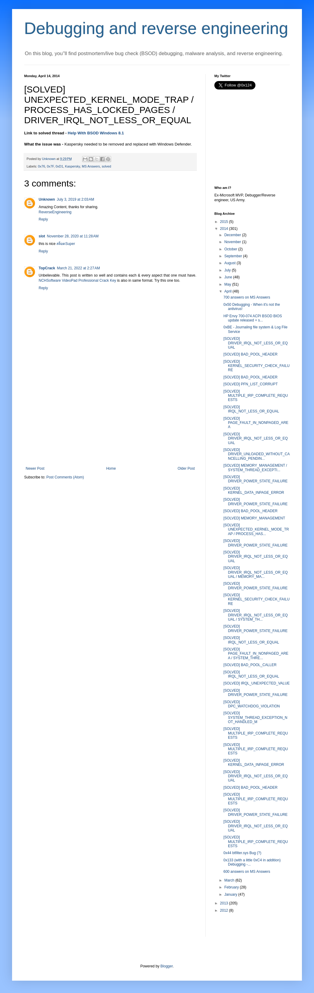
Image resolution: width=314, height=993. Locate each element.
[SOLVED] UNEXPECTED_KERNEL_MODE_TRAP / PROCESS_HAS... (256, 529)
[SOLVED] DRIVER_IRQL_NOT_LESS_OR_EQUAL (255, 343)
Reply (43, 219)
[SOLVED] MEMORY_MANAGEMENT (254, 518)
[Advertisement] (110, 421)
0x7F (50, 166)
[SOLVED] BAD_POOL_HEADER (250, 354)
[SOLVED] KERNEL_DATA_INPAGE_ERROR (253, 490)
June (228, 277)
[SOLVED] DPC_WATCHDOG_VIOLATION (251, 704)
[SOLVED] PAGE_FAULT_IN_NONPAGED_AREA (255, 422)
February (231, 887)
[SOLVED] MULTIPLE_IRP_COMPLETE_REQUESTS (255, 395)
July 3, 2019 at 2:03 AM (75, 199)
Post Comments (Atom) (65, 477)
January (230, 894)
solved (106, 166)
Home (111, 468)
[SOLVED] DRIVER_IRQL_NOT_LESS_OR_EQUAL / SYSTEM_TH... (255, 615)
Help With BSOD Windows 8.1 (96, 133)
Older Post (186, 468)
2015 (224, 222)
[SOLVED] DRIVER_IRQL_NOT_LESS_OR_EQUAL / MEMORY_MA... (255, 572)
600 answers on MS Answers (246, 871)
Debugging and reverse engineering (156, 28)
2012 (224, 910)
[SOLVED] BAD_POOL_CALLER (250, 665)
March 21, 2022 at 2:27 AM (78, 268)
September (233, 256)
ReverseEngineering (55, 212)
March (229, 880)
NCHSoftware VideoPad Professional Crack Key (78, 280)
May (227, 284)
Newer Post (35, 468)
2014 (224, 229)
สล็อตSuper (65, 244)
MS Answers (91, 166)
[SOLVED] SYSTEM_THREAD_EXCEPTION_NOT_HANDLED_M (255, 717)
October (230, 249)
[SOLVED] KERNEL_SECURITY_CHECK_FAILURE (256, 365)
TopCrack (47, 268)
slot (42, 236)
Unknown (47, 199)
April (228, 291)
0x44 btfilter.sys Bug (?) (242, 853)
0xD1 (59, 166)
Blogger (166, 966)
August (230, 263)
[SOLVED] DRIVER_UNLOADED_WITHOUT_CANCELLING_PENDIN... (256, 454)
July (227, 270)
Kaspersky (72, 166)
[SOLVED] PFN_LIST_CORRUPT (250, 384)
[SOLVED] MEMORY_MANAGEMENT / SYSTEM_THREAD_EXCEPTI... (255, 467)
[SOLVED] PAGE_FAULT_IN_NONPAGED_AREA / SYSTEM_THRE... (255, 653)
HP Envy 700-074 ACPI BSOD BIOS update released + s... (252, 318)
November (232, 242)
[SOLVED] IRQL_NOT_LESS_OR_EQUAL (251, 409)
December (232, 235)
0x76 (41, 166)
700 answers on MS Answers (246, 297)
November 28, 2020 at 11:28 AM (72, 236)
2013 (224, 903)
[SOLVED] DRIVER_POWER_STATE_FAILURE (255, 479)
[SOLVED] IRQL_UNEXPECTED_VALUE (256, 683)
